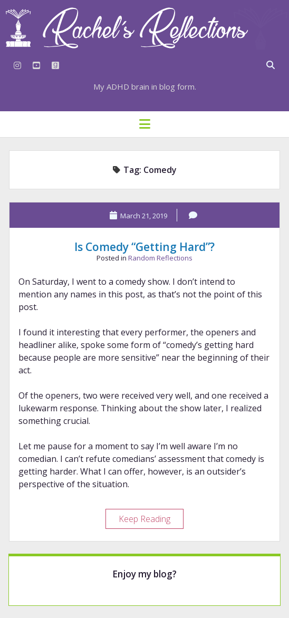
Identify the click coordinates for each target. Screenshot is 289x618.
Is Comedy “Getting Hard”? (144, 246)
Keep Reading (151, 520)
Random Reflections (160, 258)
